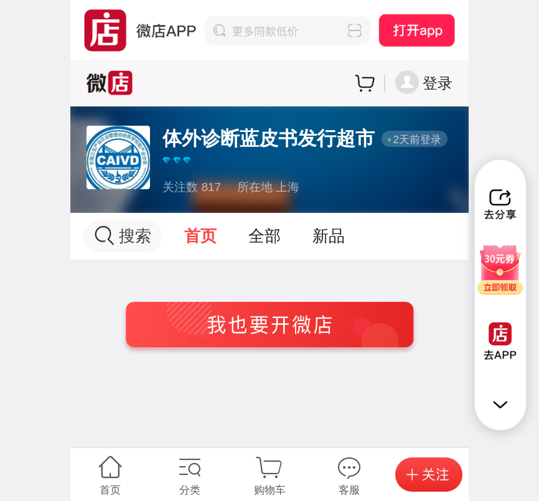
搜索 (123, 235)
